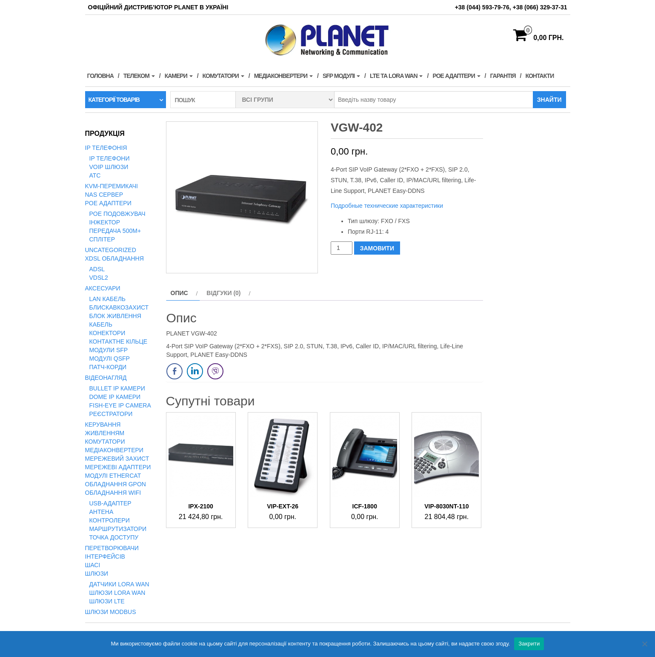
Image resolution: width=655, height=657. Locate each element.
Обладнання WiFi (113, 492)
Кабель (100, 324)
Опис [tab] (179, 293)
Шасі (92, 565)
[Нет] (644, 644)
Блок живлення (115, 316)
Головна (100, 75)
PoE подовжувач (117, 213)
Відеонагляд (106, 377)
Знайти (549, 99)
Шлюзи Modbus (110, 611)
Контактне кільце (118, 341)
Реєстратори (111, 413)
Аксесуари (102, 288)
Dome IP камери (115, 396)
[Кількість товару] (341, 248)
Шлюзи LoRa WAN (117, 592)
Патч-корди (108, 367)
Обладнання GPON (115, 484)
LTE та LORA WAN (396, 75)
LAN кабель (107, 299)
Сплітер (102, 239)
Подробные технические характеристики (388, 205)
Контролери (109, 520)
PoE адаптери (456, 75)
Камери (179, 75)
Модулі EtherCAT (113, 475)
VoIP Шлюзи (109, 167)
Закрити (529, 643)
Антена (101, 511)
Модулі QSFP (109, 358)
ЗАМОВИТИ (377, 248)
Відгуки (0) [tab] (223, 293)
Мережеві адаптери (118, 467)
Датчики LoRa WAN (119, 584)
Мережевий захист (117, 458)
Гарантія (503, 75)
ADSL (97, 269)
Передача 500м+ (115, 230)
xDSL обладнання (114, 258)
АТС (95, 175)
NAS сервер (104, 194)
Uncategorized (110, 250)
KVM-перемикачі (111, 186)
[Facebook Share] (174, 371)
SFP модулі (341, 75)
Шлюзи (97, 573)
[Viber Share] (215, 371)
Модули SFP (108, 350)
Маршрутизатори (118, 528)
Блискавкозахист (119, 307)
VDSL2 (98, 277)
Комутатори (223, 75)
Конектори (107, 333)
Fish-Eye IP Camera (120, 405)
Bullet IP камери (117, 388)
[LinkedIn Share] (195, 371)
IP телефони (109, 158)
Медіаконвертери (283, 75)
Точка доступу (114, 537)
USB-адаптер (110, 503)
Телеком (139, 75)
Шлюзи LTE (107, 601)
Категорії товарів (114, 99)
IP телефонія (106, 147)
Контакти (539, 75)
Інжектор (104, 222)
